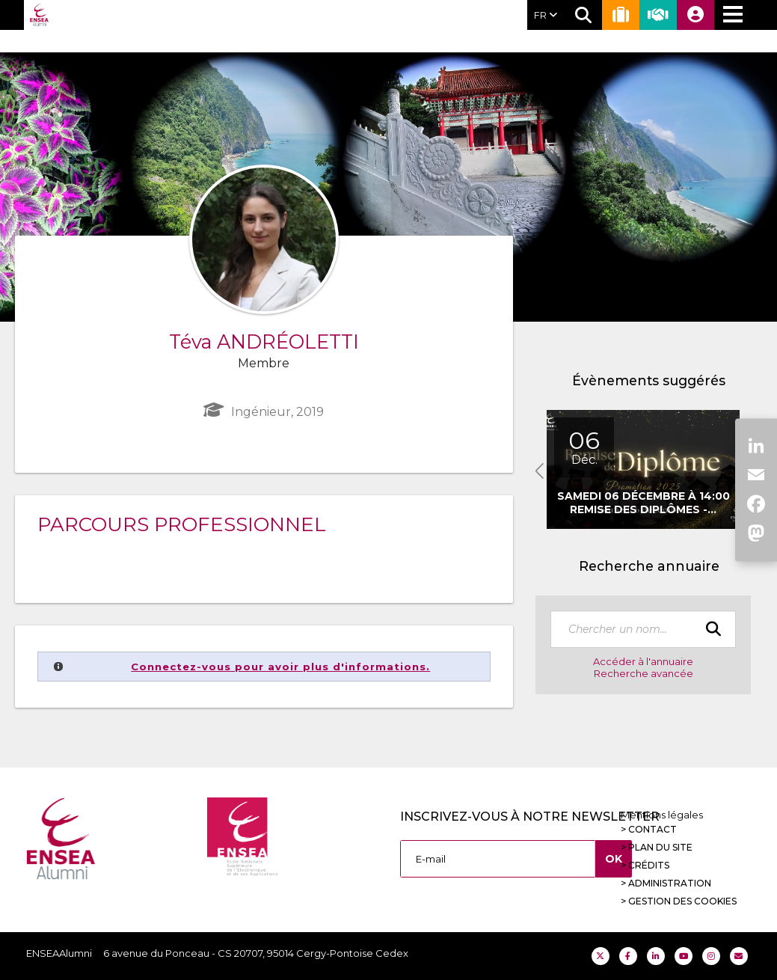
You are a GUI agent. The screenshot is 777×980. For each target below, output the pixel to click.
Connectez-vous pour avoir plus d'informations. (280, 667)
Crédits (648, 865)
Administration (669, 883)
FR (545, 15)
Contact (652, 829)
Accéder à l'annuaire (643, 661)
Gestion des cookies (682, 901)
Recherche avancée (643, 673)
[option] (643, 469)
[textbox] (643, 629)
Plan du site (660, 847)
